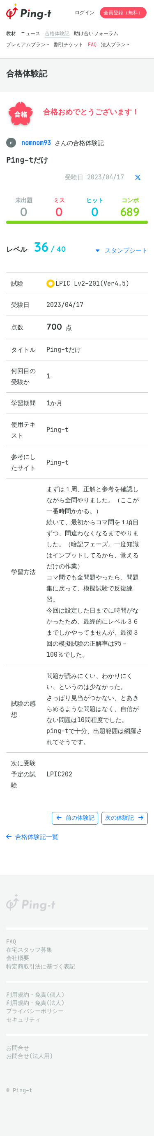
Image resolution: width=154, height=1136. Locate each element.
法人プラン (113, 44)
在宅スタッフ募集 (29, 949)
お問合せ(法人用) (29, 1056)
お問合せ (17, 1047)
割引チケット (68, 44)
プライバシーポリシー (35, 1011)
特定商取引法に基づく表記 (40, 966)
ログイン (84, 12)
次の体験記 (124, 817)
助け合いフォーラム (96, 33)
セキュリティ (23, 1019)
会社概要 (17, 958)
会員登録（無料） (123, 12)
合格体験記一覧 (32, 837)
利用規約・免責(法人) (35, 1003)
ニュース (30, 33)
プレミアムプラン (26, 44)
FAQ (92, 44)
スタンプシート (124, 250)
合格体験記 (57, 33)
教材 (11, 33)
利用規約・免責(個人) (35, 994)
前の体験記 (74, 817)
